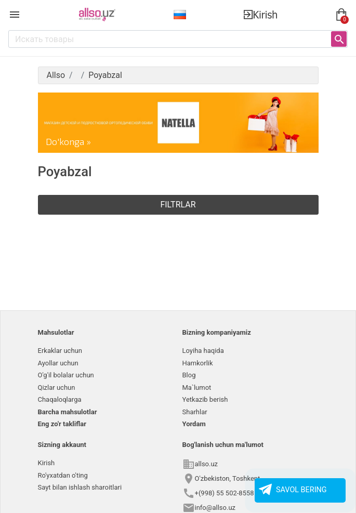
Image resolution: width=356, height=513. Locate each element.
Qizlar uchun (56, 387)
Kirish (46, 463)
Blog (189, 375)
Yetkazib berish (205, 399)
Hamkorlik (197, 363)
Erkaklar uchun (60, 350)
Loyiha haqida (203, 350)
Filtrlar (177, 204)
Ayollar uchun (58, 363)
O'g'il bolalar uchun (66, 375)
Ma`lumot (197, 387)
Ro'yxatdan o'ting (63, 475)
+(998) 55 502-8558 (224, 493)
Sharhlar (194, 412)
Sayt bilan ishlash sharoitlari (80, 487)
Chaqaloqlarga (60, 399)
